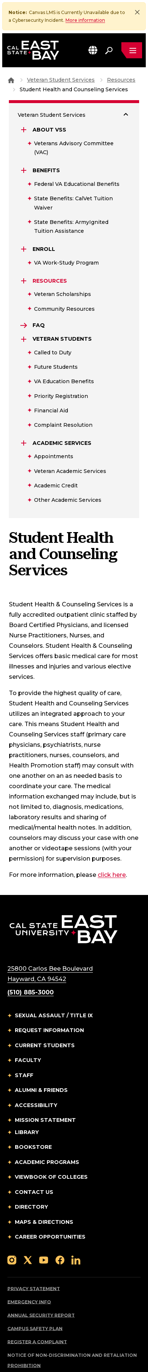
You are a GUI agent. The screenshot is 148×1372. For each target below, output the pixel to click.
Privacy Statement (33, 1257)
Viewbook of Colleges (51, 1145)
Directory (31, 1175)
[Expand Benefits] (24, 138)
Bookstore (33, 1115)
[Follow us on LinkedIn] (75, 1228)
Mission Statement (45, 1088)
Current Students (45, 1013)
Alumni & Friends (41, 1058)
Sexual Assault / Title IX (54, 983)
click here (112, 843)
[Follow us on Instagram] (11, 1228)
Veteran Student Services (51, 83)
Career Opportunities (50, 1205)
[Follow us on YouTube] (43, 1228)
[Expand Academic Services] (24, 411)
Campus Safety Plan (35, 1297)
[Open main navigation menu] (131, 50)
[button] (93, 50)
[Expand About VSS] (24, 98)
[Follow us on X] (27, 1228)
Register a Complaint (37, 1310)
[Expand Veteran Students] (24, 307)
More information (85, 20)
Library (27, 1100)
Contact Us (34, 1160)
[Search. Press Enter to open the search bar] (108, 50)
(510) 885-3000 (30, 960)
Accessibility (36, 1073)
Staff (24, 1043)
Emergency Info (29, 1270)
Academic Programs (47, 1130)
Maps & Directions (44, 1190)
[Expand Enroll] (24, 217)
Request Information (49, 998)
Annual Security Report (41, 1283)
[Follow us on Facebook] (60, 1228)
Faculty (28, 1028)
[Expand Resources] (24, 249)
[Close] (137, 12)
